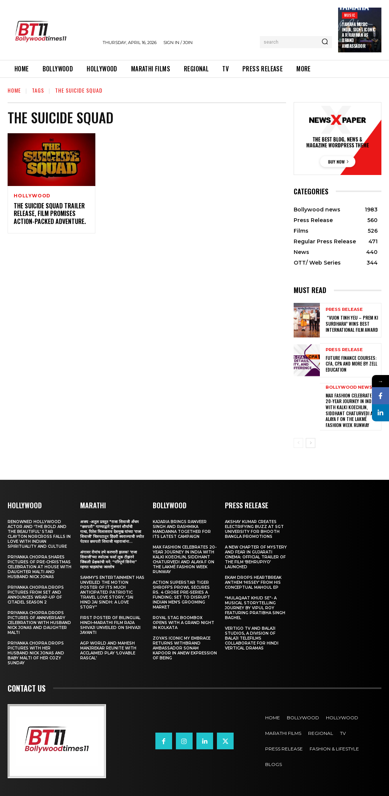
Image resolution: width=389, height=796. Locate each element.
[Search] (325, 42)
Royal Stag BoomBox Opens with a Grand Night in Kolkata (183, 622)
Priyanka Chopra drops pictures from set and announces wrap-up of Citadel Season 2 (36, 594)
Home (14, 90)
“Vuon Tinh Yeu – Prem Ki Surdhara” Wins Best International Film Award (352, 324)
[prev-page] (298, 443)
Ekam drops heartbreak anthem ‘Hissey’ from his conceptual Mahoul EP (253, 582)
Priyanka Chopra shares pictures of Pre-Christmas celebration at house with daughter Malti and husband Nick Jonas (39, 566)
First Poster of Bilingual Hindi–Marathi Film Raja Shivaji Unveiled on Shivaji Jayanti (110, 625)
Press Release (344, 310)
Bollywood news (349, 387)
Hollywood (32, 196)
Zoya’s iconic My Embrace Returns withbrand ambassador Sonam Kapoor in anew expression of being (185, 647)
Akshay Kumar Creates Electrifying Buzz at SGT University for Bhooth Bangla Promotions (254, 529)
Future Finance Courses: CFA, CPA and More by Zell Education (351, 364)
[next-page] (310, 443)
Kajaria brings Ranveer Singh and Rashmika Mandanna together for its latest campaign (182, 529)
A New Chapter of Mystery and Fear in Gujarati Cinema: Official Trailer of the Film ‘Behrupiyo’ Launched (256, 556)
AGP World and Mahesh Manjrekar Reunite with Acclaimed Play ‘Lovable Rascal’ (108, 650)
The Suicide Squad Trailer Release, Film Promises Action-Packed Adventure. (50, 213)
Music (349, 15)
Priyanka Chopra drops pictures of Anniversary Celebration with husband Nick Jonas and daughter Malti (39, 622)
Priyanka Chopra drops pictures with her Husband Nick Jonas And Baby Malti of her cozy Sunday (36, 652)
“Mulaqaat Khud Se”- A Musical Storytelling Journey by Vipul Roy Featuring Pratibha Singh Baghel (255, 607)
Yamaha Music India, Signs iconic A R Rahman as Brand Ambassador (359, 35)
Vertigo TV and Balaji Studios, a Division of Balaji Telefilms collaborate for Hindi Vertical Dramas (251, 638)
